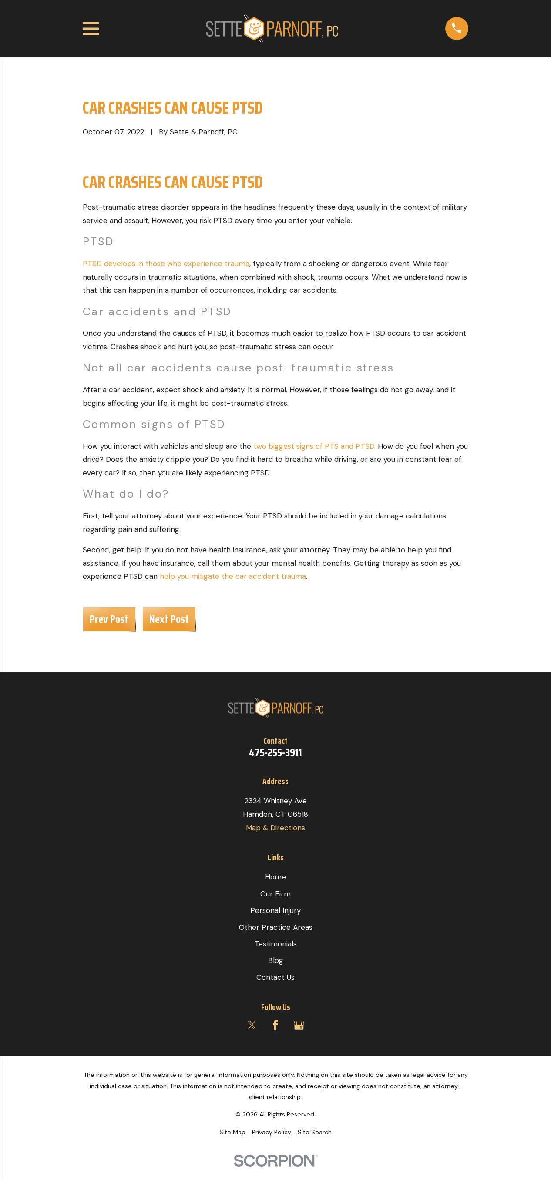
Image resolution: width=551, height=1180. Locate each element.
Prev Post (109, 619)
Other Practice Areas (275, 927)
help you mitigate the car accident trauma (233, 576)
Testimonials (276, 944)
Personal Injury (275, 910)
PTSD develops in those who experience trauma (166, 263)
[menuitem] (232, 1132)
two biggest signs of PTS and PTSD (313, 446)
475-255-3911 (275, 753)
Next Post (169, 619)
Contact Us (275, 977)
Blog (275, 960)
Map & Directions (275, 827)
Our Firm (275, 894)
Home (275, 877)
